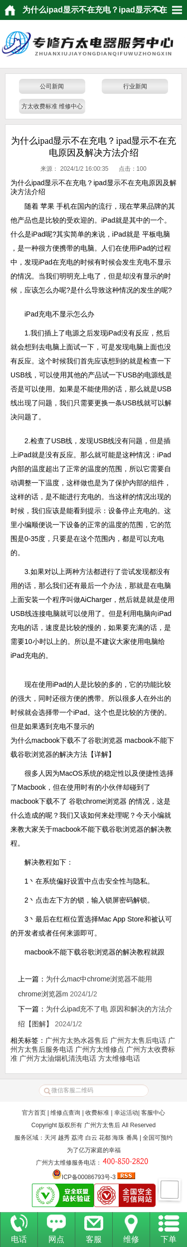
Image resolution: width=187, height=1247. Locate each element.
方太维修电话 (119, 1058)
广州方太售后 (102, 1125)
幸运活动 (126, 1112)
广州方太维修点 (99, 1049)
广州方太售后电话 (138, 1040)
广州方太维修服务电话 (66, 1162)
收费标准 (97, 1112)
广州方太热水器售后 (76, 1040)
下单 (169, 1239)
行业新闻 (135, 86)
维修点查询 (65, 1112)
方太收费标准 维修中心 (52, 106)
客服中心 (153, 1112)
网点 (56, 1239)
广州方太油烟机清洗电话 (57, 1058)
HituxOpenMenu (177, 10)
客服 (94, 1239)
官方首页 (34, 1112)
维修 (131, 1239)
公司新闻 (52, 86)
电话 (19, 1239)
